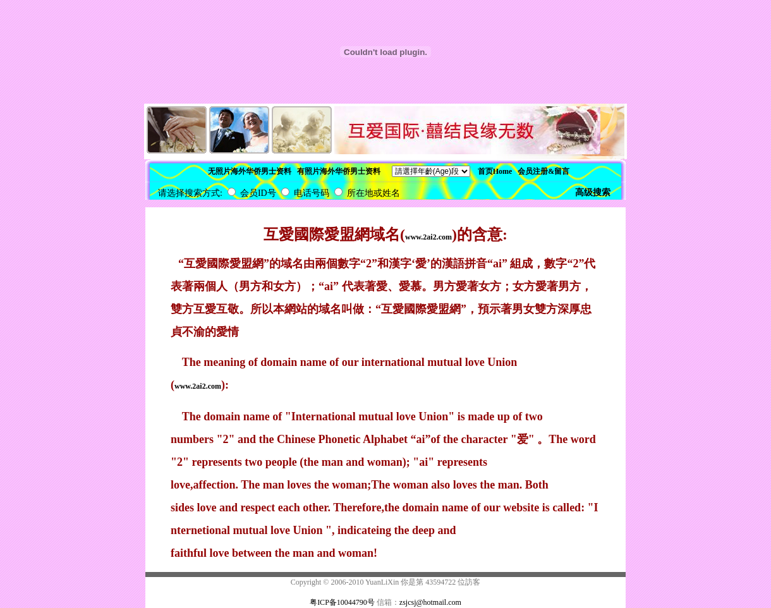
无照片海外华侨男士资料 (249, 171)
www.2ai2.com (428, 237)
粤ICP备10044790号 (342, 602)
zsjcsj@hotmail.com (430, 602)
